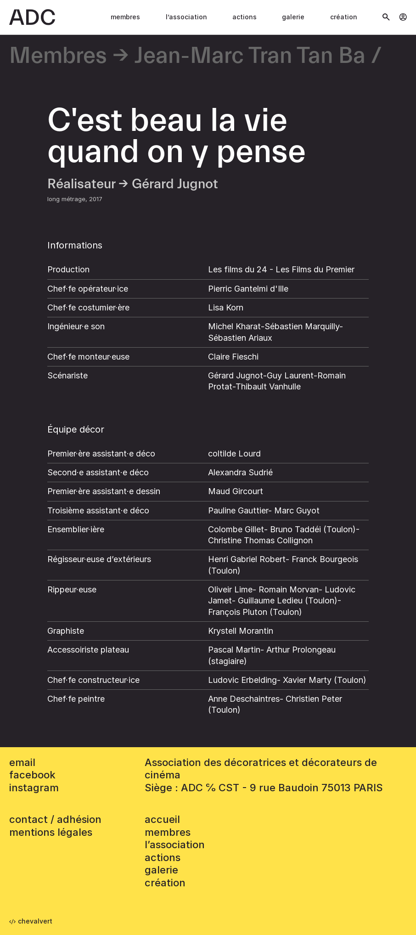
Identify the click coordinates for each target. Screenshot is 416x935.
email (22, 762)
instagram (34, 788)
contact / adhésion (55, 819)
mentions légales (50, 832)
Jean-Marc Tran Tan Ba (250, 56)
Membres (125, 17)
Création (343, 17)
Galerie (293, 17)
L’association (186, 17)
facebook (32, 775)
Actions (244, 17)
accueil (162, 819)
